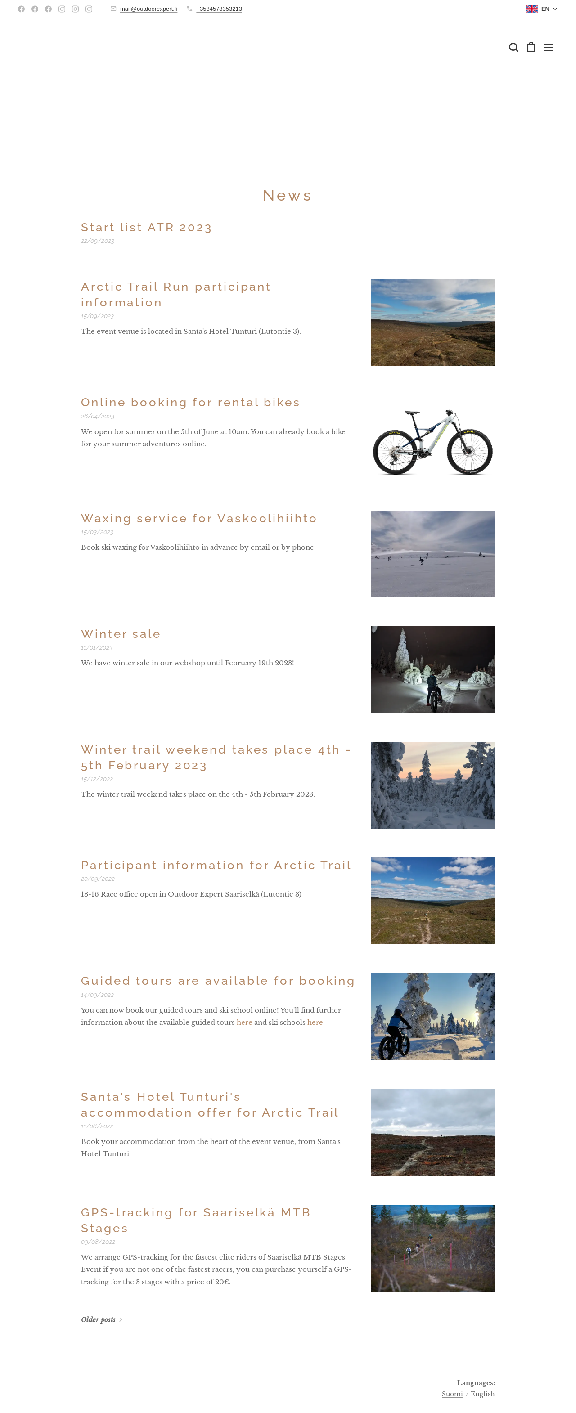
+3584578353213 (219, 8)
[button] (513, 47)
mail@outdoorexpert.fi (148, 8)
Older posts (98, 1319)
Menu (548, 47)
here (244, 1022)
